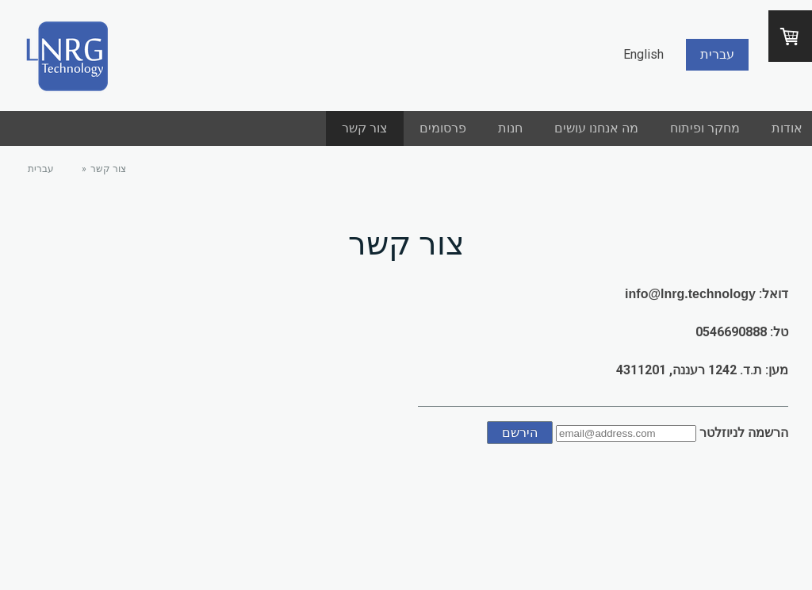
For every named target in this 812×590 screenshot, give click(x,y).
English (643, 54)
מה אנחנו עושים (596, 128)
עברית (717, 54)
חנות (510, 128)
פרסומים (442, 128)
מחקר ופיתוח (705, 128)
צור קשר (365, 128)
